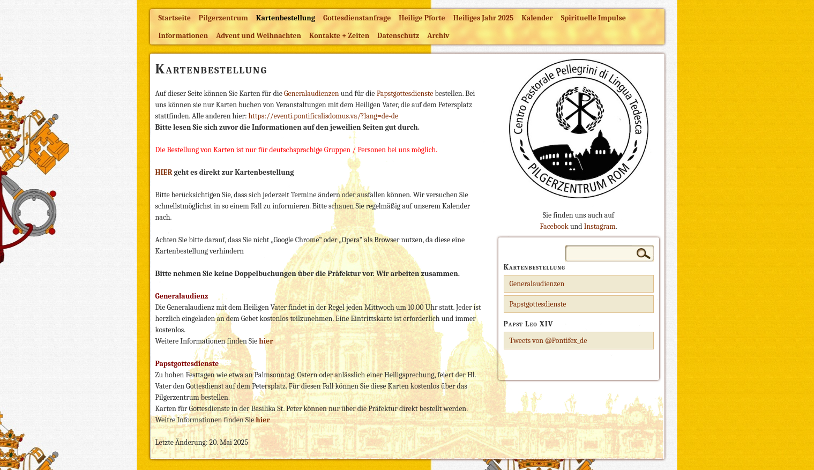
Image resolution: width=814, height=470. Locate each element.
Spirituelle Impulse (593, 18)
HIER (164, 172)
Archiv (438, 35)
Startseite (175, 18)
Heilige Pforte (422, 18)
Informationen (183, 35)
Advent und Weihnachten (258, 35)
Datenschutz (398, 35)
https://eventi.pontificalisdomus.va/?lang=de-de (324, 116)
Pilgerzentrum (223, 18)
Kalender (536, 18)
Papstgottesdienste (406, 93)
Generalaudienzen (312, 93)
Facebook (554, 226)
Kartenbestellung (285, 18)
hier (263, 419)
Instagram (600, 226)
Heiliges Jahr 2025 (483, 18)
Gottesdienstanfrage (357, 18)
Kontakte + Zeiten (339, 35)
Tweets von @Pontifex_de (548, 340)
